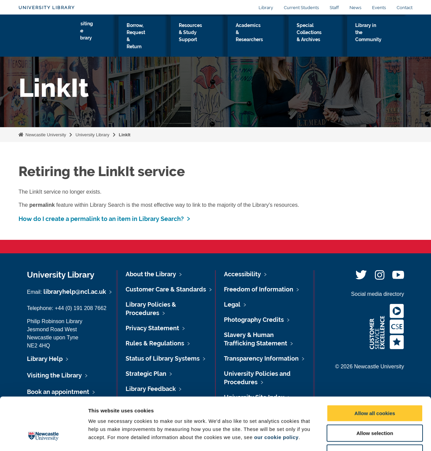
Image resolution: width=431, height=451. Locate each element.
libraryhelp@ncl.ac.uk (74, 291)
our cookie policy (276, 392)
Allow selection (374, 388)
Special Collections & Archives (321, 36)
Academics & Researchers (262, 36)
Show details (353, 438)
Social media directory (377, 294)
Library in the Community (380, 36)
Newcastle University (45, 134)
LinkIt (125, 134)
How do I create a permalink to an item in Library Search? (101, 218)
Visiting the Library (101, 36)
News (355, 7)
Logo (49, 35)
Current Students (301, 7)
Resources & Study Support (206, 36)
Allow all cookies (375, 368)
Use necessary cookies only (374, 408)
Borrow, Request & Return (149, 36)
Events (379, 7)
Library (266, 7)
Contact (404, 7)
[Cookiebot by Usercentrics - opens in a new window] (43, 438)
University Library (47, 7)
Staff (334, 7)
